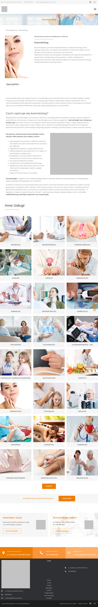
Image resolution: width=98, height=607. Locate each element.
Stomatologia (49, 595)
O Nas (49, 583)
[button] (95, 9)
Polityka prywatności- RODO (68, 603)
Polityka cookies (82, 603)
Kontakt (49, 598)
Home (49, 580)
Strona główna (11, 30)
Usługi (49, 585)
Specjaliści (48, 588)
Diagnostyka (49, 593)
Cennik (49, 590)
